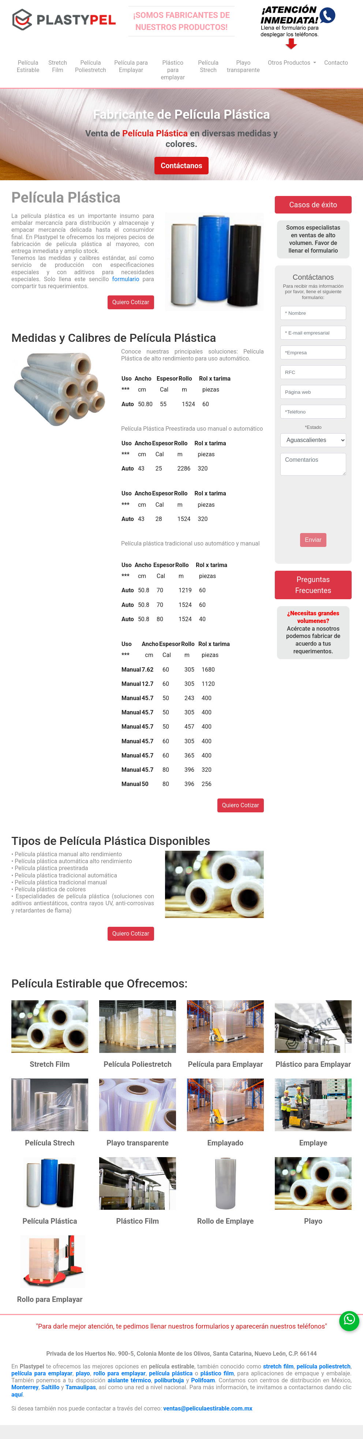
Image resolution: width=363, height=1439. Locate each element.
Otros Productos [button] (290, 62)
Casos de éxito (313, 204)
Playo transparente (243, 66)
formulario (125, 279)
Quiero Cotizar (130, 302)
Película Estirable (28, 66)
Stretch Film (57, 66)
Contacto (336, 62)
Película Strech (208, 66)
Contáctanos (181, 165)
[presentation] (324, 497)
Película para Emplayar (131, 66)
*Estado (313, 427)
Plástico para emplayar (173, 70)
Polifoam (203, 1380)
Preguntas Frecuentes (313, 585)
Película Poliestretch (90, 66)
